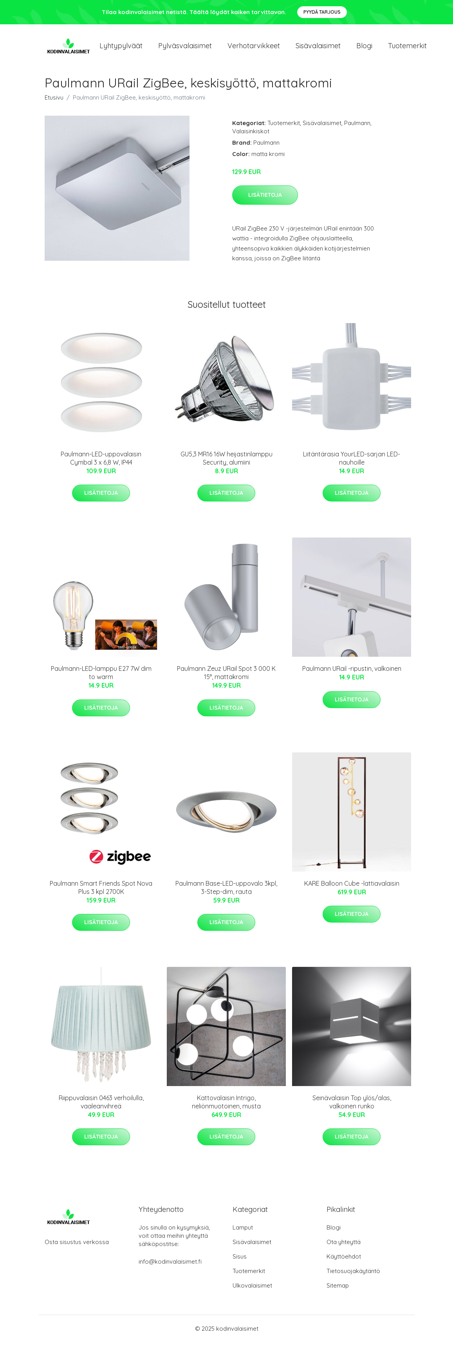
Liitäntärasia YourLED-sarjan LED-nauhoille (351, 462)
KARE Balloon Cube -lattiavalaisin (351, 887)
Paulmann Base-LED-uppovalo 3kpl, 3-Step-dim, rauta (226, 891)
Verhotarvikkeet (253, 47)
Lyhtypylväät (121, 47)
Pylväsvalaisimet (185, 47)
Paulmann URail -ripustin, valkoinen (351, 673)
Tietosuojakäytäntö (353, 1275)
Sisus (240, 1260)
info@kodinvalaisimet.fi (170, 1265)
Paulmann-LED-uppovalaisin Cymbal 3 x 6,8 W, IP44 (101, 462)
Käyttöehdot (344, 1260)
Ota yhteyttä (344, 1246)
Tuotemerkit (407, 47)
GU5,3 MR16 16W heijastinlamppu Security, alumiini (226, 462)
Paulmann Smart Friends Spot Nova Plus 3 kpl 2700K (101, 891)
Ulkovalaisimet (252, 1289)
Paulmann (357, 127)
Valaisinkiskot (250, 135)
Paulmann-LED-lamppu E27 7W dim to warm (101, 677)
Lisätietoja (265, 198)
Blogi (364, 47)
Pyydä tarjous (322, 12)
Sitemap (338, 1289)
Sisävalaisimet (318, 47)
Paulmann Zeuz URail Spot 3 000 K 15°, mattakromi (226, 677)
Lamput (243, 1231)
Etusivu (54, 101)
